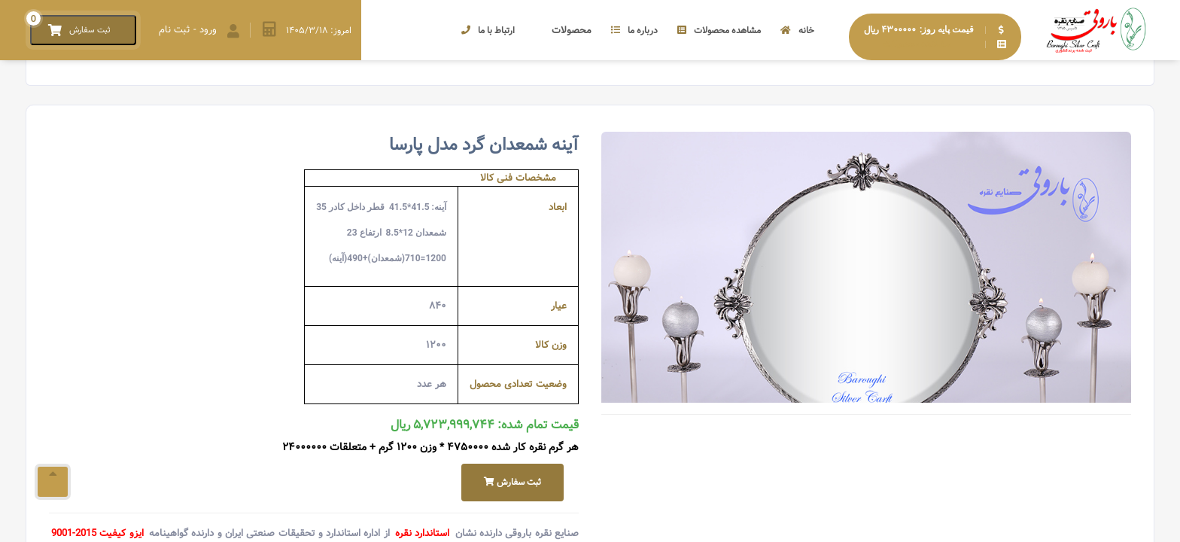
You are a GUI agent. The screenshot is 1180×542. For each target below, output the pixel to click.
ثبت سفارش (512, 482)
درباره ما (634, 30)
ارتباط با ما (488, 30)
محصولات (563, 30)
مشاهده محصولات (719, 30)
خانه (797, 30)
